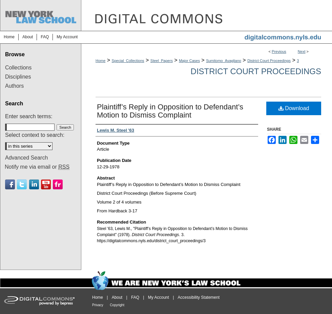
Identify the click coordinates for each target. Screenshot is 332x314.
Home (100, 61)
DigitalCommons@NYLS (206, 15)
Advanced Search (26, 158)
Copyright (117, 305)
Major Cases (189, 61)
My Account (158, 297)
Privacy (97, 305)
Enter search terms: (29, 116)
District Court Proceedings (269, 61)
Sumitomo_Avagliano (223, 61)
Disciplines (18, 77)
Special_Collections (128, 61)
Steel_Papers (161, 61)
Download (293, 108)
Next (302, 51)
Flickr (58, 184)
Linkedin (34, 184)
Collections (18, 67)
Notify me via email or (37, 167)
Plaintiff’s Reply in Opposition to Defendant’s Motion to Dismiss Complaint (170, 111)
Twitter (22, 184)
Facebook (10, 184)
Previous (279, 51)
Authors (14, 86)
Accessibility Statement (199, 297)
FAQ (135, 297)
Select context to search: (34, 135)
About (117, 297)
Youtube (46, 184)
